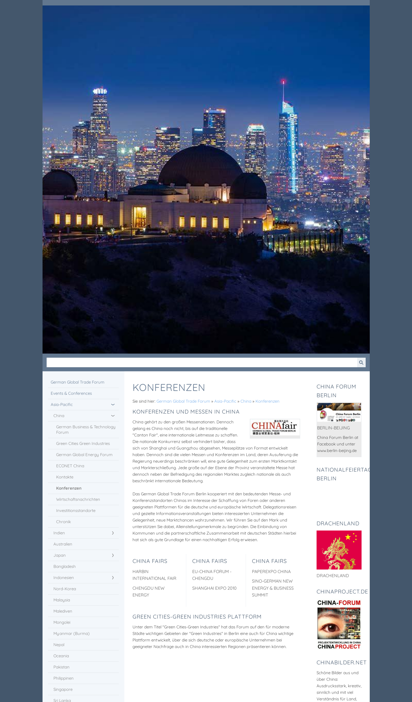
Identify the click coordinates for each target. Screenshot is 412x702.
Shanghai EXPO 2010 (214, 588)
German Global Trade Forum (183, 401)
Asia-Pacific (225, 401)
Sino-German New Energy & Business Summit (273, 588)
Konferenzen (267, 401)
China (245, 401)
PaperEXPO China (271, 571)
